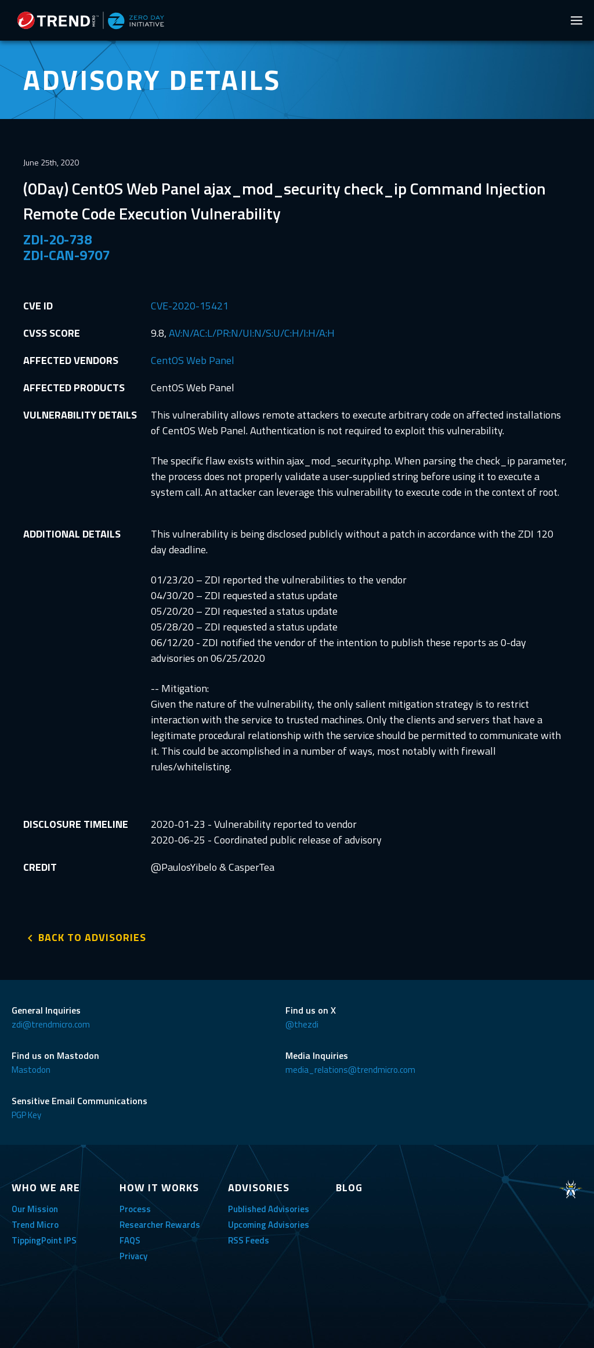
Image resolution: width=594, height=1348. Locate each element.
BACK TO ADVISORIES (92, 937)
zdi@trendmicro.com (51, 1024)
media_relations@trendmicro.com (350, 1069)
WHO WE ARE (46, 1187)
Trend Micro (35, 1224)
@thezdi (301, 1024)
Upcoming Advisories (268, 1224)
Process (135, 1209)
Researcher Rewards (159, 1224)
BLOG (349, 1187)
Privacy (133, 1256)
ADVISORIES (258, 1187)
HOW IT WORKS (159, 1187)
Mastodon (31, 1069)
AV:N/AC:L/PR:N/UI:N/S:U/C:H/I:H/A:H (252, 333)
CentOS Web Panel (192, 360)
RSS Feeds (248, 1240)
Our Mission (35, 1209)
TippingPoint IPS (44, 1240)
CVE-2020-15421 (190, 305)
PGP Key (26, 1115)
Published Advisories (268, 1209)
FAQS (129, 1240)
